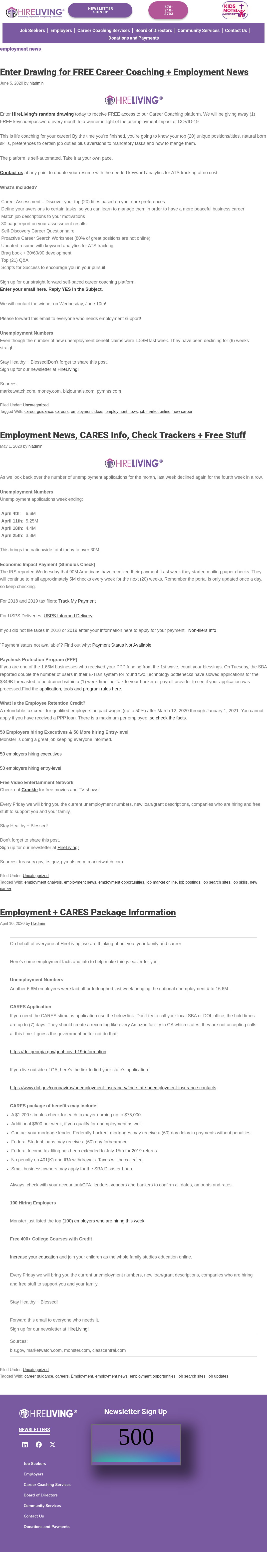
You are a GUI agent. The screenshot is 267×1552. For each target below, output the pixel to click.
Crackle (29, 789)
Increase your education (34, 1256)
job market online (155, 411)
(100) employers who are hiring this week (103, 1220)
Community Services (199, 30)
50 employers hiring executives (31, 753)
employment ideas (87, 411)
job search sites (216, 882)
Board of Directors (153, 30)
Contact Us (236, 30)
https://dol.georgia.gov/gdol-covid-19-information (58, 1051)
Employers (61, 30)
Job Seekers (32, 30)
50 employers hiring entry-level (30, 768)
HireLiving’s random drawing (43, 114)
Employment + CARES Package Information (88, 912)
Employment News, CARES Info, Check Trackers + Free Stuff (123, 435)
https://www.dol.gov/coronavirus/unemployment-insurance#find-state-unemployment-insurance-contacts (113, 1087)
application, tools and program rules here (80, 688)
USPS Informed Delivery (68, 615)
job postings (189, 882)
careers (61, 411)
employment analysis (43, 882)
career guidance (38, 411)
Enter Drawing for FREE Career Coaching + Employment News (124, 72)
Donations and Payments (133, 38)
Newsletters (34, 1429)
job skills (240, 882)
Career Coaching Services (103, 30)
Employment (82, 1376)
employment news (121, 411)
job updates (218, 1376)
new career (182, 411)
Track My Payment (77, 601)
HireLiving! (68, 369)
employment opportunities (121, 882)
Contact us (11, 172)
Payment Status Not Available (121, 645)
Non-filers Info (202, 630)
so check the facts (168, 717)
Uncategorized (36, 405)
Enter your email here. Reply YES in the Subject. (51, 289)
